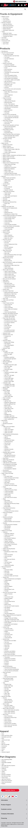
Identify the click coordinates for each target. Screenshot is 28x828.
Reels (5, 673)
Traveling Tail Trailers (7, 36)
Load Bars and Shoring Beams (11, 107)
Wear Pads (6, 253)
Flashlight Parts (7, 414)
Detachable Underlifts (6, 762)
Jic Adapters (7, 346)
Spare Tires (7, 61)
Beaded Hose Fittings (9, 342)
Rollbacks (3, 761)
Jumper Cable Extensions (10, 152)
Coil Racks (6, 113)
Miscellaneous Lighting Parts (10, 417)
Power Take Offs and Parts (9, 318)
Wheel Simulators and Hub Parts (11, 55)
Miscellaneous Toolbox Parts (10, 551)
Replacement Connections (10, 167)
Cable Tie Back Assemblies (10, 272)
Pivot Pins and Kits (7, 239)
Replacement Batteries (9, 168)
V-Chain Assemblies (8, 492)
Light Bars (5, 355)
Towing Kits (6, 584)
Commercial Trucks (5, 40)
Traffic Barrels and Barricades (9, 462)
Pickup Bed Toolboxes (9, 542)
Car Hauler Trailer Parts (8, 291)
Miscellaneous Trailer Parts (10, 294)
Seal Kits (6, 211)
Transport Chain (8, 488)
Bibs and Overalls (5, 744)
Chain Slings (7, 505)
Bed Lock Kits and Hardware (9, 278)
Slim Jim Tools (7, 636)
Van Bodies (4, 37)
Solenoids (5, 185)
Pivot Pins (6, 242)
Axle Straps (7, 482)
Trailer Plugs (7, 194)
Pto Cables (6, 324)
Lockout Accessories (9, 630)
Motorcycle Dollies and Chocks (11, 575)
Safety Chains (7, 494)
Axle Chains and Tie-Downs (10, 497)
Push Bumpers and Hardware (11, 78)
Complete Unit (7, 336)
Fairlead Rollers (7, 722)
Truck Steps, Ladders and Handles (12, 79)
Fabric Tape (7, 693)
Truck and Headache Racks (10, 75)
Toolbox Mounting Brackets (9, 548)
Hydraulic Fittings (7, 340)
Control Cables (6, 230)
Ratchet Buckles (8, 518)
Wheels (6, 60)
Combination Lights (8, 379)
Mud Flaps (6, 73)
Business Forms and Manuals (9, 114)
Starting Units (6, 159)
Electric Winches (8, 699)
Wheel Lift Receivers (9, 236)
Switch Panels (7, 180)
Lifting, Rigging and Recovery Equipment (12, 615)
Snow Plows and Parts (8, 120)
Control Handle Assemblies (10, 224)
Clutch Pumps (7, 306)
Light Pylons (5, 280)
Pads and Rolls (7, 435)
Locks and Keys (8, 556)
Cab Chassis (6, 42)
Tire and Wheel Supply (8, 54)
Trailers (3, 31)
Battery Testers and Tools (8, 156)
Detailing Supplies (8, 598)
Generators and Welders (9, 651)
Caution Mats (7, 444)
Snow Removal (4, 767)
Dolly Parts (6, 571)
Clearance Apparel (5, 752)
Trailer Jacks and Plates (8, 300)
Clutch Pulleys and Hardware (10, 309)
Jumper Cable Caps (8, 171)
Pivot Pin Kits (7, 241)
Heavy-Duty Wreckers (8, 27)
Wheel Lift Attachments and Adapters (12, 578)
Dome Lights (7, 393)
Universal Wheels (8, 610)
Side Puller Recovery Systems (8, 765)
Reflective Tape (7, 684)
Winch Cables (6, 704)
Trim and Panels (8, 562)
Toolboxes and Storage (6, 530)
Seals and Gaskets (8, 554)
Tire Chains (6, 57)
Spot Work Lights (8, 366)
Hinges (6, 560)
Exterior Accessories (7, 63)
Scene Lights (7, 367)
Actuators (6, 664)
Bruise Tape (7, 694)
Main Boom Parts (8, 283)
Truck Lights (5, 370)
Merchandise (4, 420)
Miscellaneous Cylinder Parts (10, 214)
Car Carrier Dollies (8, 574)
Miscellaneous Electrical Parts (9, 202)
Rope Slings (7, 500)
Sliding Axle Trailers (7, 33)
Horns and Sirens (8, 69)
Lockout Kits (7, 633)
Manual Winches (8, 702)
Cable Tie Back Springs (9, 271)
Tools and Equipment (6, 566)
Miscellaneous (4, 51)
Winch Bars (7, 111)
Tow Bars (6, 590)
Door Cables (7, 563)
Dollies (4, 568)
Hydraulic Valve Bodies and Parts (10, 313)
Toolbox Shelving (8, 539)
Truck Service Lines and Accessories (12, 89)
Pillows (6, 446)
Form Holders (7, 119)
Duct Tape (6, 691)
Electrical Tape (7, 687)
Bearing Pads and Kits (8, 257)
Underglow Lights (7, 382)
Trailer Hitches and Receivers (11, 76)
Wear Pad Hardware (9, 256)
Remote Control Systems (10, 660)
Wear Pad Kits (7, 251)
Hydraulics (3, 301)
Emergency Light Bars (9, 357)
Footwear (3, 747)
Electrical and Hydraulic (9, 295)
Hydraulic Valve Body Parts (10, 315)
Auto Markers (7, 607)
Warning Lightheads (7, 361)
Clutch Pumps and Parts (8, 303)
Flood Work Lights (8, 369)
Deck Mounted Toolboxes (10, 538)
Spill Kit (6, 437)
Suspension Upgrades (9, 64)
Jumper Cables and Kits (8, 147)
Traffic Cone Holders (9, 429)
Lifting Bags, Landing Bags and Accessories (14, 621)
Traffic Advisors (6, 360)
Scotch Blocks (7, 625)
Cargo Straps (7, 480)
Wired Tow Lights (8, 354)
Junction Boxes (6, 183)
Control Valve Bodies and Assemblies (11, 226)
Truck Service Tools (8, 597)
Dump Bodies (7, 131)
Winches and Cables (6, 696)
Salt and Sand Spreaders (10, 126)
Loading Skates (7, 580)
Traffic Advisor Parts (8, 408)
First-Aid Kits (6, 470)
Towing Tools (6, 577)
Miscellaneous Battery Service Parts (12, 174)
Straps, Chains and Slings (7, 473)
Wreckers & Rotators (6, 22)
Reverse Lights (7, 376)
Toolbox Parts (6, 550)
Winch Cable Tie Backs (8, 269)
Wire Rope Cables (8, 705)
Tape (4, 682)
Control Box (7, 223)
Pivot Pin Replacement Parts (10, 244)
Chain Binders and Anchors (9, 508)
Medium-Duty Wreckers (8, 25)
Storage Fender (7, 545)
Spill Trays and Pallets (9, 440)
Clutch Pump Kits (8, 304)
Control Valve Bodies (9, 227)
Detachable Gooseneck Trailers (10, 34)
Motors (5, 337)
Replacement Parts (8, 128)
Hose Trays (5, 298)
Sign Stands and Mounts (9, 455)
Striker (5, 557)
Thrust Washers (7, 248)
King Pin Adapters (8, 586)
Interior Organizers (8, 95)
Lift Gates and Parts (7, 138)
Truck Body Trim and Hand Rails (11, 72)
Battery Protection (7, 146)
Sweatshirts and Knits (6, 737)
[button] (18, 5)
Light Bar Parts (7, 401)
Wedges (6, 631)
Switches (6, 182)
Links (5, 515)
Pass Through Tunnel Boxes (10, 544)
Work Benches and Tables (10, 640)
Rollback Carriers (5, 16)
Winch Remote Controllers (10, 723)
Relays (4, 205)
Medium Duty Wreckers (6, 780)
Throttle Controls (8, 85)
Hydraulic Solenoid (8, 190)
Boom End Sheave (8, 263)
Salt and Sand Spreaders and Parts (11, 125)
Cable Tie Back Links (9, 274)
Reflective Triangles (7, 461)
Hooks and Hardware (7, 512)
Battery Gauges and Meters (9, 158)
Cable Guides (7, 266)
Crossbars (6, 233)
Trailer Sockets (7, 193)
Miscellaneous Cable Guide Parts (11, 265)
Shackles (5, 523)
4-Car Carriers (6, 19)
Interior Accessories (7, 90)
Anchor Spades (7, 622)
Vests (2, 741)
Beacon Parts (7, 405)
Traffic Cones (7, 428)
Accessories (4, 746)
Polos (2, 738)
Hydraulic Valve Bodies (9, 316)
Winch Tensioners (8, 716)
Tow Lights (5, 351)
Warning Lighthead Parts (9, 404)
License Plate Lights (8, 378)
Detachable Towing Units (8, 30)
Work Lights (5, 363)
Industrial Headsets (7, 471)
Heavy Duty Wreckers (6, 782)
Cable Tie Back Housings (10, 275)
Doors (5, 553)
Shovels (6, 649)
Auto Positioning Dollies (6, 759)
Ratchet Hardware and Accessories (12, 521)
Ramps (6, 581)
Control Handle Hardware (10, 217)
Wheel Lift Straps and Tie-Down (11, 477)
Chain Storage (7, 496)
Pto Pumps (6, 328)
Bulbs (5, 413)
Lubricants (6, 648)
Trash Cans (7, 646)
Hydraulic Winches (8, 701)
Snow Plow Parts (8, 122)
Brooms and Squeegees (9, 652)
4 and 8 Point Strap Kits (9, 479)
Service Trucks (4, 39)
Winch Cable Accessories (8, 708)
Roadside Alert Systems (9, 456)
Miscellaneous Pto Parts (9, 319)
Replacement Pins (8, 212)
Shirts (2, 734)
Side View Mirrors (8, 81)
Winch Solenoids (8, 726)
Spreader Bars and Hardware (11, 624)
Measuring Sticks (8, 102)
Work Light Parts (8, 407)
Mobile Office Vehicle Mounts (10, 92)
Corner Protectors (8, 110)
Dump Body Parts (8, 132)
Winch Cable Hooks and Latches (11, 710)
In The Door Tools (8, 628)
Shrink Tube (7, 203)
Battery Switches (6, 161)
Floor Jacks (7, 600)
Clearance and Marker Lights (10, 372)
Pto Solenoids (7, 327)
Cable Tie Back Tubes (9, 277)
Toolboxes (5, 532)
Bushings (6, 245)
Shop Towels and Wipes (9, 654)
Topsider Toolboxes (8, 541)
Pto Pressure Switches (9, 322)
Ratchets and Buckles (8, 517)
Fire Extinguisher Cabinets (10, 468)
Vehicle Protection (8, 593)
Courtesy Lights (7, 395)
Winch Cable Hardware (9, 711)
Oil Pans (6, 612)
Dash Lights (7, 392)
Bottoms (3, 743)
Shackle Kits (7, 529)
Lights (2, 764)
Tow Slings (6, 583)
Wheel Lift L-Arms (8, 238)
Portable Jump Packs (7, 144)
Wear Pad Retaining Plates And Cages (13, 254)
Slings (4, 499)
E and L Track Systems (9, 104)
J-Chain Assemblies (8, 491)
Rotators (3, 783)
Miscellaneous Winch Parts (10, 717)
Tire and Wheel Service (9, 601)
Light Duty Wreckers (6, 779)
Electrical (3, 176)
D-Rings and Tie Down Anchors (11, 511)
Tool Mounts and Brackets (10, 667)
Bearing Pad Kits (8, 260)
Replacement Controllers (9, 658)
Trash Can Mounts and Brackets (11, 669)
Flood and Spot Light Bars (10, 358)
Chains (4, 486)
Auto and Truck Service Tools (9, 592)
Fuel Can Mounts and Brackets (11, 670)
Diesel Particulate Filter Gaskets (11, 135)
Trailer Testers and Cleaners (10, 196)
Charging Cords (7, 165)
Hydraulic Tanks (6, 348)
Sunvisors (6, 87)
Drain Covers (7, 450)
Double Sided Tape (8, 685)
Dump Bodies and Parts (8, 129)
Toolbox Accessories (9, 535)
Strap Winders (7, 108)
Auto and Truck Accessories (7, 52)
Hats (2, 750)
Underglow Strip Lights (9, 384)
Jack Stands (7, 609)
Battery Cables (7, 170)
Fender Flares (6, 289)
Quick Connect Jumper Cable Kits (12, 149)
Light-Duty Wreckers (7, 24)
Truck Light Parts (8, 411)
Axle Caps (6, 587)
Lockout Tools (6, 627)
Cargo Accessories (7, 98)
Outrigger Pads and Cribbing (10, 618)
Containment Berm (8, 441)
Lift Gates (6, 140)
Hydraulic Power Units (8, 334)
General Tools (6, 639)
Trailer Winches (7, 520)
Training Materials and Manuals (11, 117)
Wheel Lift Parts (6, 232)
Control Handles (8, 220)
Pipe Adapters (7, 343)
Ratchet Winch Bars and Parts (11, 292)
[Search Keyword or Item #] (14, 9)
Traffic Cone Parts (8, 432)
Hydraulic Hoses (6, 333)
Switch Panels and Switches (9, 177)
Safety (2, 425)
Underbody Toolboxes (9, 533)
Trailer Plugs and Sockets (8, 191)
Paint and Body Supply (8, 678)
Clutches (6, 310)
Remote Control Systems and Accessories (12, 655)
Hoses (5, 675)
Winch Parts (5, 714)
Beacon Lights (6, 387)
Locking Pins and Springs (10, 297)
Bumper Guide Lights (9, 381)
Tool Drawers (7, 536)
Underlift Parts (6, 281)
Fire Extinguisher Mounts (10, 465)
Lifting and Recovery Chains (10, 489)
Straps (4, 474)
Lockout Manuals (8, 637)
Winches (5, 698)
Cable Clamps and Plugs (9, 164)
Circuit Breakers (6, 197)
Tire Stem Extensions (9, 58)
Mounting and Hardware (9, 286)
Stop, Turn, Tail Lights (9, 375)
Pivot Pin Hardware (8, 247)
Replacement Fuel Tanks (9, 82)
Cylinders (6, 209)
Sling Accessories (8, 502)
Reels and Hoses (7, 672)
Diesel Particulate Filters (9, 137)
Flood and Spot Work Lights (10, 364)
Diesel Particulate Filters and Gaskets (11, 134)
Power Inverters (6, 153)
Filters (5, 595)
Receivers (6, 663)
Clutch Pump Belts (8, 307)
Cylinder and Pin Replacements (10, 208)
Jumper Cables (7, 150)
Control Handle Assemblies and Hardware (12, 215)
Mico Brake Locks (8, 84)
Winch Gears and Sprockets (10, 725)
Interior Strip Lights (8, 396)
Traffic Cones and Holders (9, 426)
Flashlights (5, 388)
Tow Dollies (6, 572)
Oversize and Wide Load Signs (11, 105)
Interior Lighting (6, 390)
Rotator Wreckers (7, 28)
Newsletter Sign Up (10, 790)
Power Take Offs (8, 325)
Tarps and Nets (7, 99)
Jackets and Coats (5, 740)
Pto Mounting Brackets (9, 331)
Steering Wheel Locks (9, 589)
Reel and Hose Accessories (10, 676)
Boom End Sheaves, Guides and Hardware (12, 262)
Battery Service (4, 143)
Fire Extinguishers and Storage (10, 464)
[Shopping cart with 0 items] (25, 5)
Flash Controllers (7, 398)
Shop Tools (6, 645)
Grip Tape (6, 688)
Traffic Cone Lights (8, 431)
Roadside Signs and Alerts (9, 452)
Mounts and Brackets (7, 666)
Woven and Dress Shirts (6, 735)
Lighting (3, 349)
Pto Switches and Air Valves (10, 321)
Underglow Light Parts (9, 416)
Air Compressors (8, 643)
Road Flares (5, 458)
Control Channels (8, 221)
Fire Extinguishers (8, 467)
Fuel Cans (6, 642)
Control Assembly (8, 229)
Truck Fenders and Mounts (10, 66)
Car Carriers (5, 18)
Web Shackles (7, 526)
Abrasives (6, 681)
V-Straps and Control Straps (10, 485)
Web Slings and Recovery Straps (11, 503)
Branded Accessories (7, 423)
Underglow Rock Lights (9, 385)
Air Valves (6, 661)
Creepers (6, 603)
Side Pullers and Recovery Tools (11, 619)
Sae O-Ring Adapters (9, 345)
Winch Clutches (7, 720)
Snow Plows (7, 123)
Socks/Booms (7, 438)
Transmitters (7, 657)
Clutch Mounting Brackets (10, 312)
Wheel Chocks (7, 604)
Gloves (3, 749)
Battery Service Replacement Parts (11, 162)
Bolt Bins (6, 547)
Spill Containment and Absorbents (10, 434)
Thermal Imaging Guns (9, 613)
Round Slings (7, 506)
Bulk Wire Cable (6, 200)
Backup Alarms (7, 70)
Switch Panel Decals (9, 179)
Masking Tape (7, 690)
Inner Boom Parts (8, 287)
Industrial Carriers (7, 21)
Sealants (6, 447)
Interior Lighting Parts (9, 419)
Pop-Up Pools (7, 443)
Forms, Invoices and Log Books (11, 116)
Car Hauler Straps (8, 476)
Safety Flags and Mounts (8, 459)
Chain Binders (7, 509)
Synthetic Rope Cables (9, 707)
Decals (5, 67)
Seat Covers (7, 96)
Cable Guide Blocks (8, 268)
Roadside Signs (7, 453)
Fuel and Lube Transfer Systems (11, 606)
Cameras (6, 93)
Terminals (5, 199)
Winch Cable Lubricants (9, 713)
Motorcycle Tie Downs (9, 483)
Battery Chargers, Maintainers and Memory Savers (14, 155)
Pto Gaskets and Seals (9, 330)
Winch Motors (7, 719)
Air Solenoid (7, 188)
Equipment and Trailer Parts (7, 206)
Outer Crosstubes (8, 235)
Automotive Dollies (8, 569)
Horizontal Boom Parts (9, 284)
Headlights (6, 373)
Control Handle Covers (9, 218)
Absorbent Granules (8, 449)
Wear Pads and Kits (7, 250)
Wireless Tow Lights (8, 352)
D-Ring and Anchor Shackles (10, 524)
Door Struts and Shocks (9, 559)
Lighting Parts (6, 399)
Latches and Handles (9, 565)
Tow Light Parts (7, 410)
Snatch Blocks (7, 616)
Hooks (5, 514)
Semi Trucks (5, 43)
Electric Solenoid (8, 186)
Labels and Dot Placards (9, 101)
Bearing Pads (7, 259)
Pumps (6, 339)
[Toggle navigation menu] (2, 5)
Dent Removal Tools (8, 679)
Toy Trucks (5, 422)
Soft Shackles (7, 527)
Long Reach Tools (8, 634)
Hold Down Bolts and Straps (10, 173)
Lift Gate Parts (7, 141)
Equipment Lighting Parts (10, 402)
